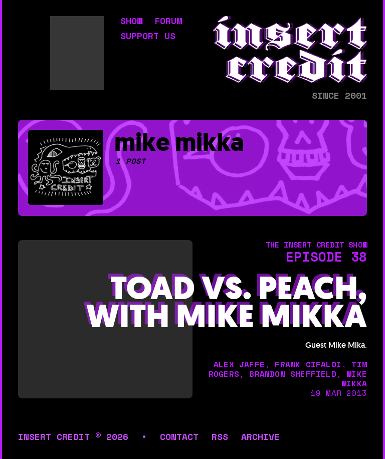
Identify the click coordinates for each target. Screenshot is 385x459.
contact (179, 436)
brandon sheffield (292, 374)
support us (147, 36)
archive (260, 436)
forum (168, 21)
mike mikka (354, 378)
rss (220, 436)
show (131, 21)
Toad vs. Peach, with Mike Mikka (226, 303)
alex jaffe (239, 364)
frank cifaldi (308, 364)
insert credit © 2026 (73, 436)
